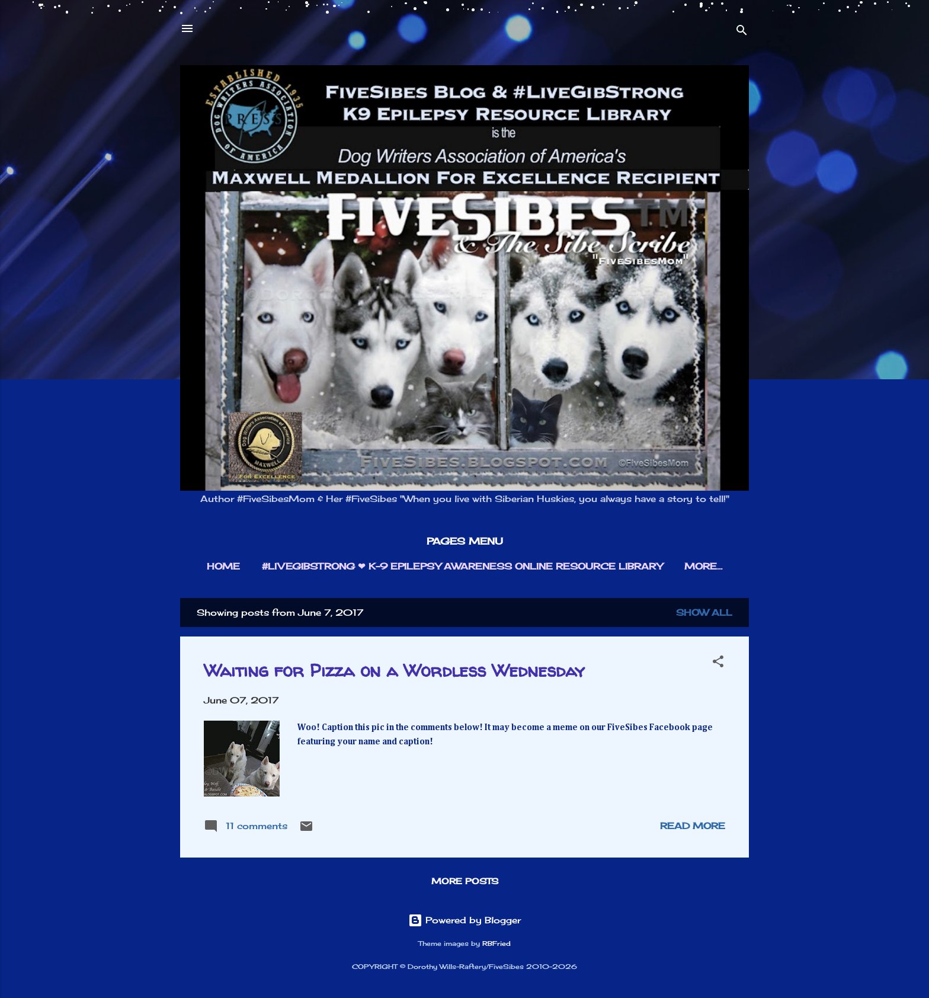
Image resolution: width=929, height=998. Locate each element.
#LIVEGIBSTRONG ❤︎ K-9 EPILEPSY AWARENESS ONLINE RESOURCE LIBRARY (462, 566)
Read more (692, 825)
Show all (704, 612)
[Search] (742, 32)
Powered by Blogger (464, 920)
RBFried (496, 944)
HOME (223, 566)
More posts (464, 881)
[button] (718, 663)
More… (703, 566)
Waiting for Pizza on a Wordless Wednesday (394, 670)
